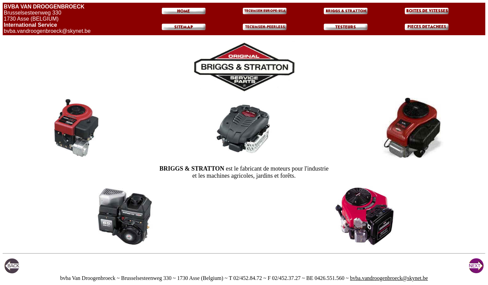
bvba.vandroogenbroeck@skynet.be (389, 278)
